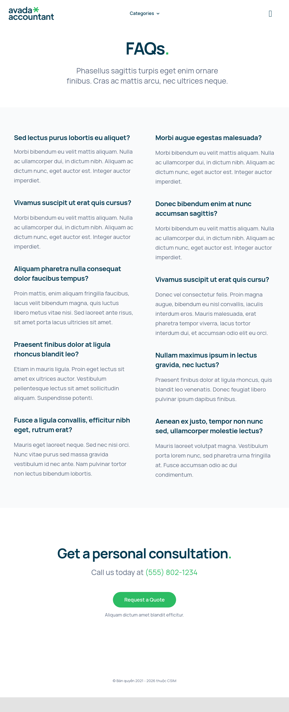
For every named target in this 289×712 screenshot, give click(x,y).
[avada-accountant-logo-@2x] (31, 9)
